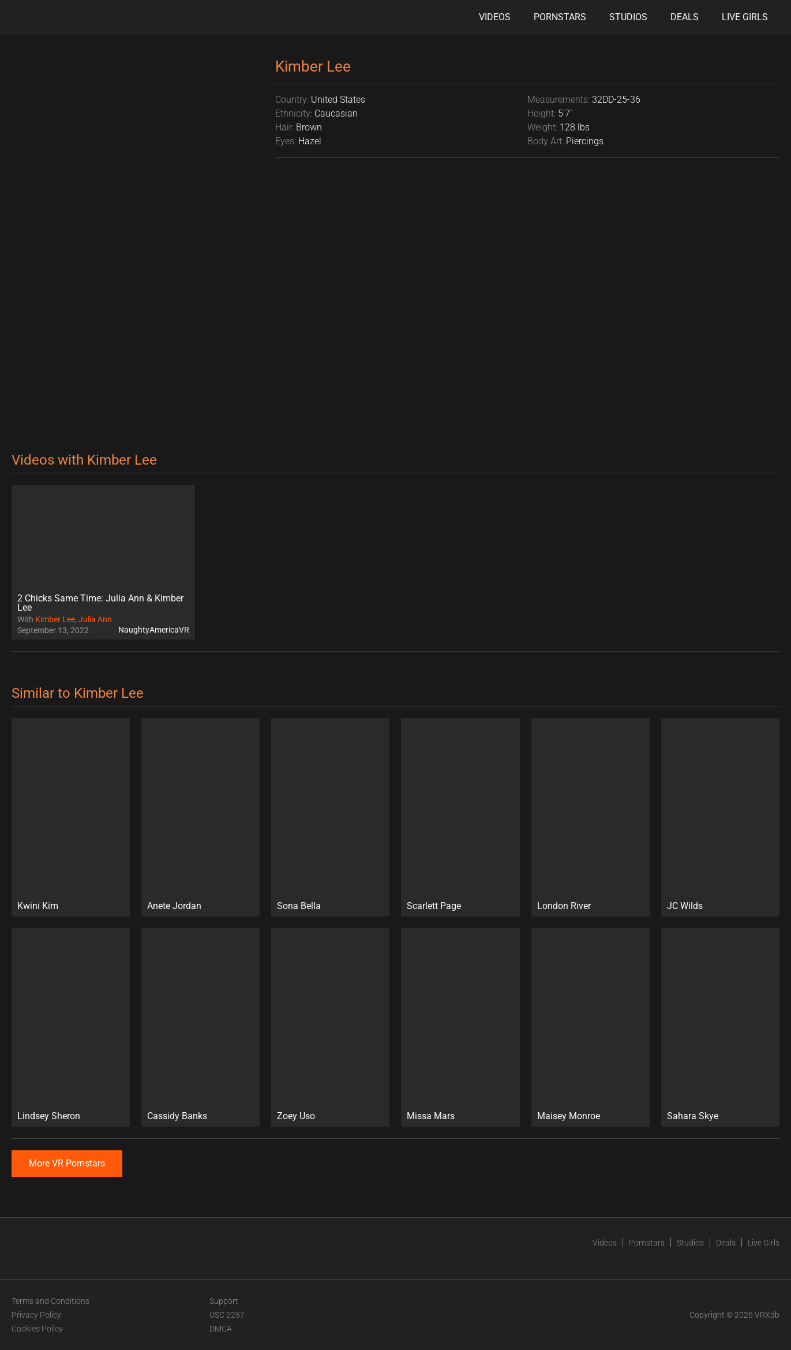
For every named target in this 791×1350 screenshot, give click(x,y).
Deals (684, 17)
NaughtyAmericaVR (153, 629)
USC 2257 (227, 1314)
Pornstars (560, 17)
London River (564, 905)
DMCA (220, 1328)
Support (223, 1301)
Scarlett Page (434, 905)
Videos (495, 17)
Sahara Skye (692, 1115)
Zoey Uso (296, 1115)
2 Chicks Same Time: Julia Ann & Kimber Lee (100, 603)
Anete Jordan (174, 905)
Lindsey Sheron (48, 1115)
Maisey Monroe (568, 1115)
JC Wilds (685, 905)
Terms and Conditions (50, 1301)
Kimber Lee (55, 619)
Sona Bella (299, 905)
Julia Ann (95, 619)
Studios (628, 17)
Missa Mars (431, 1115)
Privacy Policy (36, 1314)
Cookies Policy (37, 1328)
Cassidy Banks (177, 1115)
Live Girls (745, 17)
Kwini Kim (37, 905)
